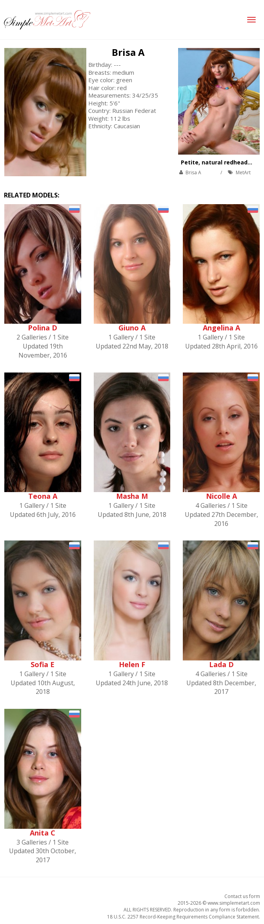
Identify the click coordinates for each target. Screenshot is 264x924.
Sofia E (43, 664)
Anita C (42, 832)
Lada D (221, 664)
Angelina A (221, 327)
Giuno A (132, 327)
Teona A (42, 496)
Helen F (132, 664)
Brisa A (128, 52)
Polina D (42, 327)
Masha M (132, 496)
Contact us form (242, 896)
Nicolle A (221, 496)
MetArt (243, 172)
